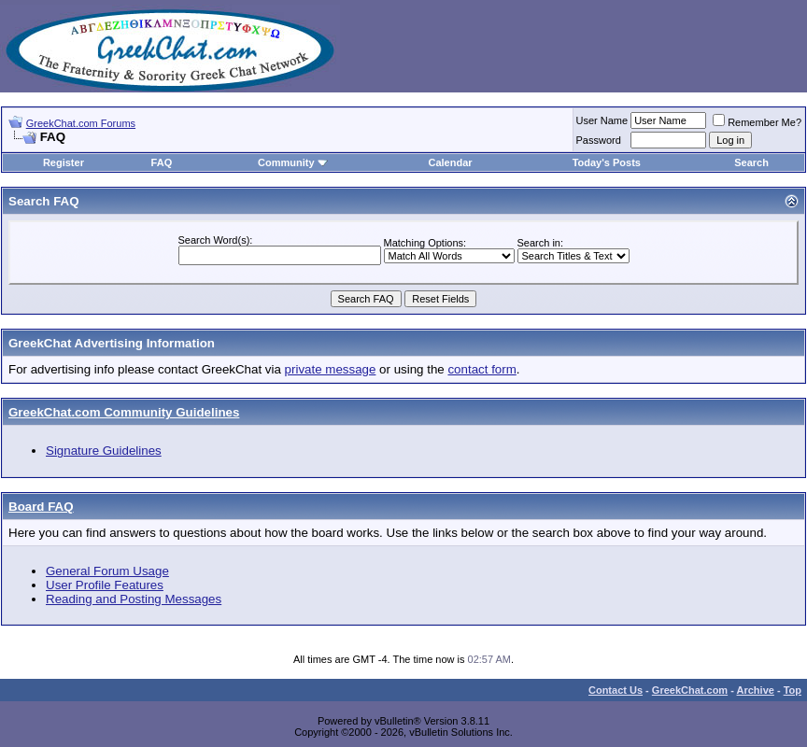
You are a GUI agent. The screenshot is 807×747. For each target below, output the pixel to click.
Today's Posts (607, 162)
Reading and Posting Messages (133, 599)
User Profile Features (104, 585)
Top (792, 690)
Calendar (450, 162)
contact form (481, 369)
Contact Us (615, 690)
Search (751, 162)
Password (598, 140)
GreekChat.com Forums (80, 123)
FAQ (162, 162)
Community (293, 162)
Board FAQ (41, 507)
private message (330, 369)
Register (63, 162)
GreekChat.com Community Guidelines (123, 412)
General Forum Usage (107, 571)
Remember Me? (757, 122)
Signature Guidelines (104, 451)
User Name (602, 120)
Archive (755, 690)
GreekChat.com (690, 690)
